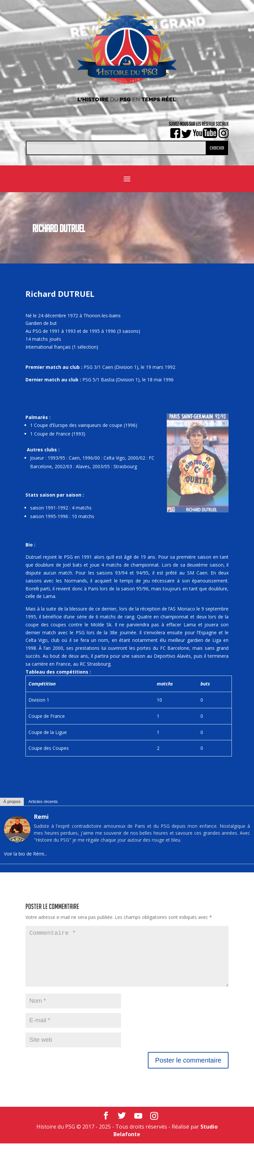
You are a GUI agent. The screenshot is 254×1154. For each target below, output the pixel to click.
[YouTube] (138, 1127)
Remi (41, 817)
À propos (12, 801)
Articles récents (43, 801)
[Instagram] (154, 1127)
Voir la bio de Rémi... (25, 854)
